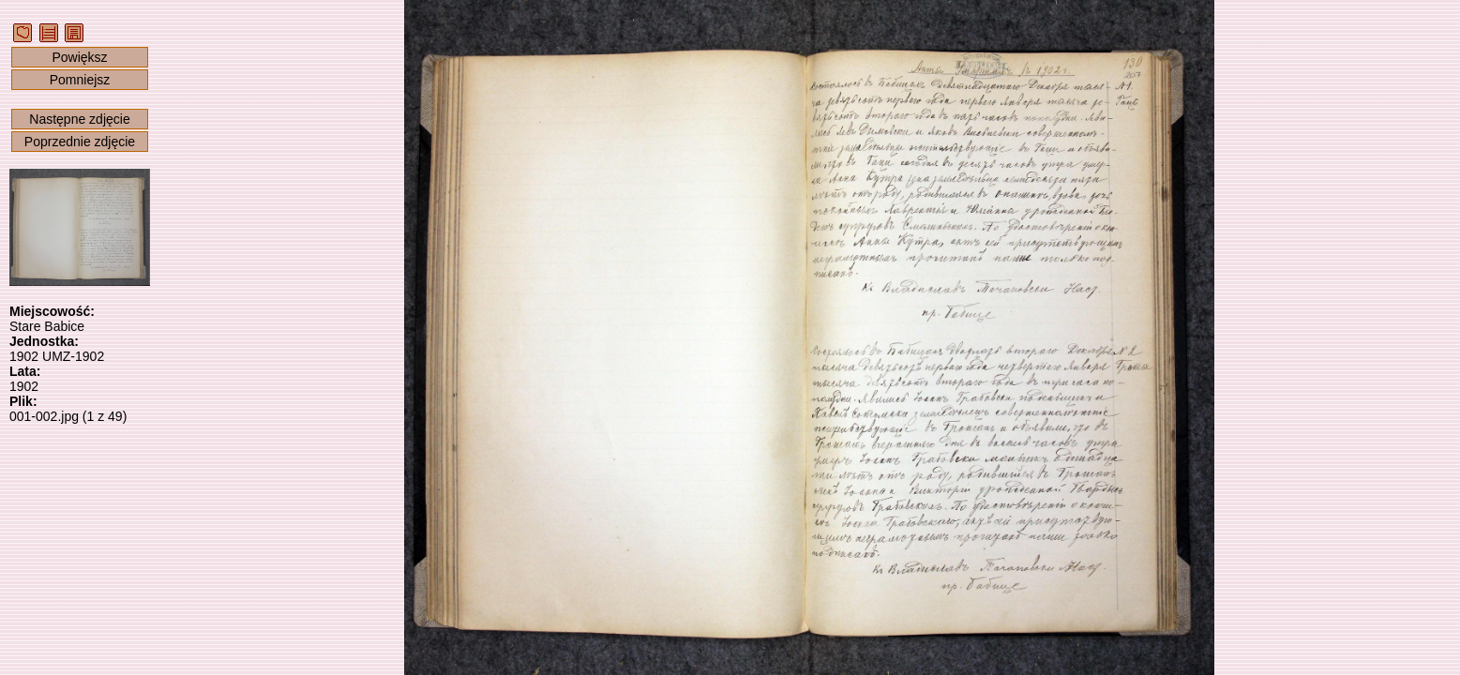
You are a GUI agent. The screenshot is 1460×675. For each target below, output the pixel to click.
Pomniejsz (80, 79)
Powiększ (79, 57)
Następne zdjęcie (79, 119)
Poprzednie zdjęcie (79, 141)
